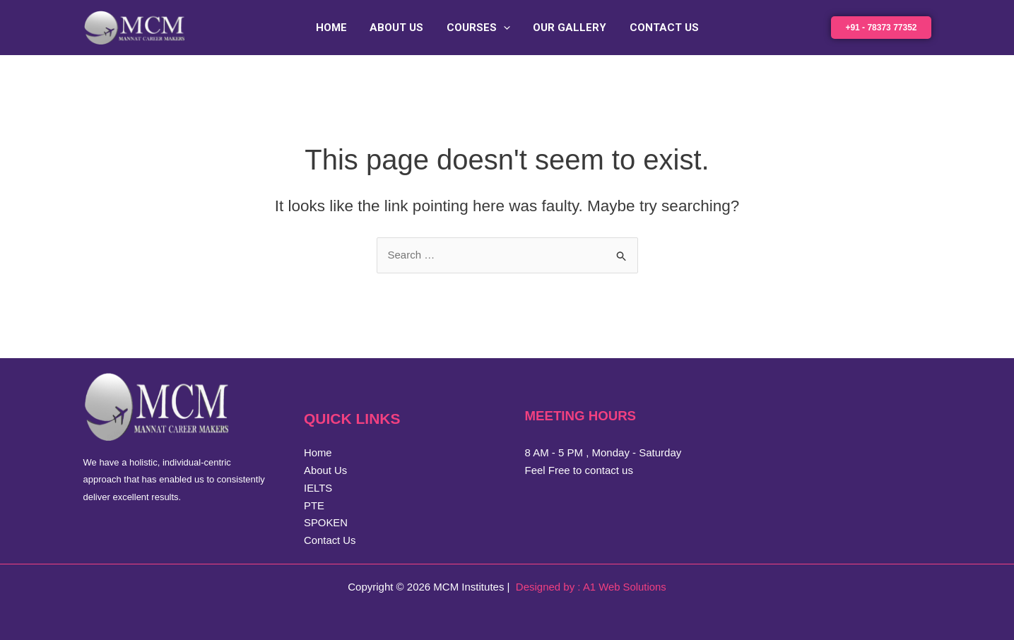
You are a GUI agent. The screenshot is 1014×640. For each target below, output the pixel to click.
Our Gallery (568, 27)
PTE (314, 505)
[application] (503, 28)
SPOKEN (326, 522)
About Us (398, 27)
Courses (478, 28)
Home (334, 27)
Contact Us (660, 27)
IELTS (318, 488)
